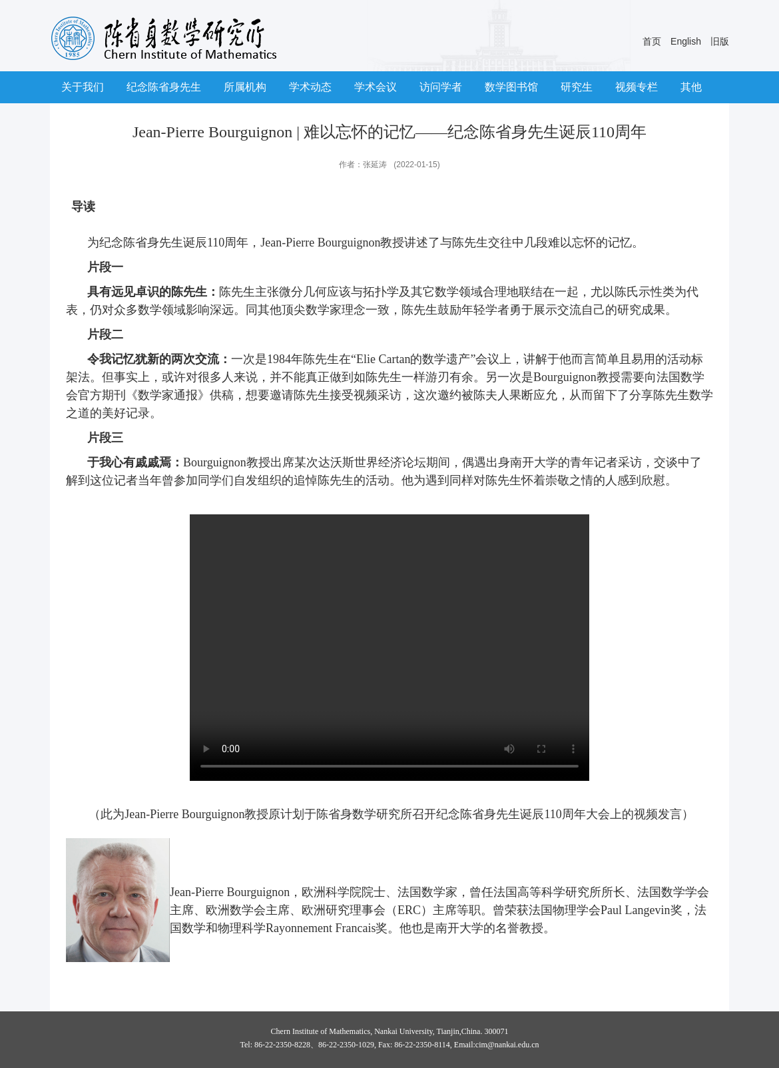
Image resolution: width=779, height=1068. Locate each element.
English (685, 41)
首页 (652, 41)
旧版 (719, 41)
